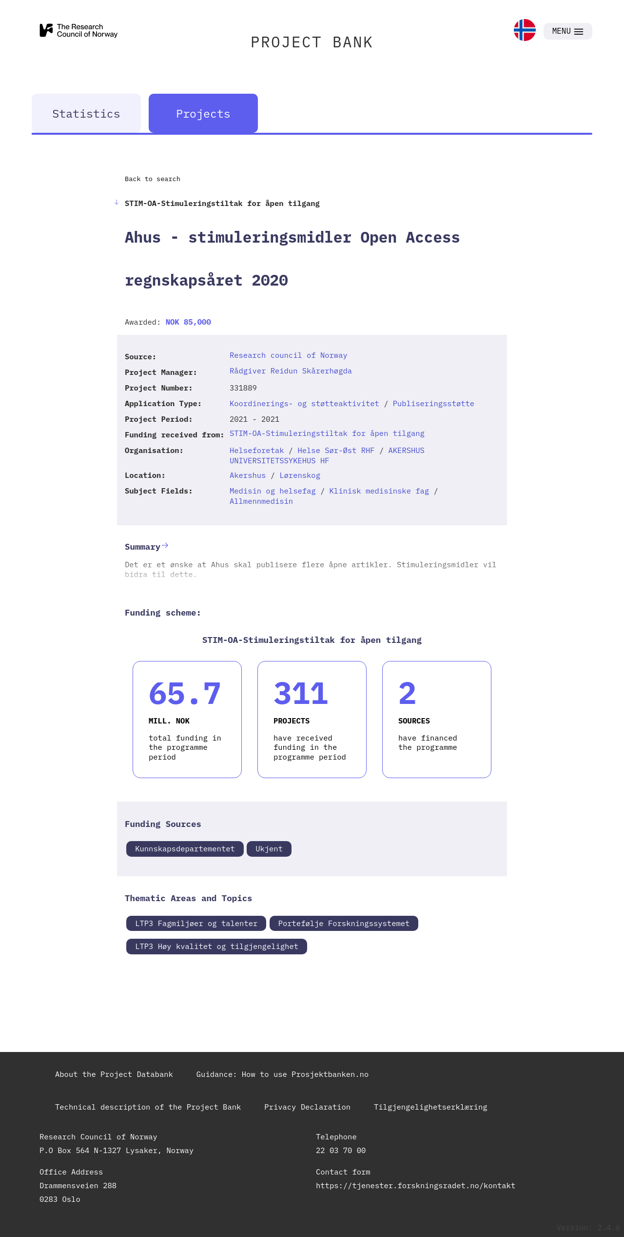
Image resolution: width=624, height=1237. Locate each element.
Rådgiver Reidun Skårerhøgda (291, 370)
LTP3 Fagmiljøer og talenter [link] (196, 923)
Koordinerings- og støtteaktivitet (304, 403)
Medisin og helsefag (273, 490)
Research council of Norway (289, 355)
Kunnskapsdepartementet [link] (185, 848)
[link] (525, 31)
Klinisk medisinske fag (379, 490)
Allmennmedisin (261, 501)
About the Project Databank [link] (114, 1074)
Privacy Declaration (307, 1107)
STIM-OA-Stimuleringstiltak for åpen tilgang (327, 433)
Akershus (248, 475)
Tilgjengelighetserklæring (431, 1107)
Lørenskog (299, 475)
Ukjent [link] (269, 848)
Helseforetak (257, 450)
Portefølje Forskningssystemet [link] (344, 923)
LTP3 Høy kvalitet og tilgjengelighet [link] (216, 946)
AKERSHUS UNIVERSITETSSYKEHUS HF (327, 455)
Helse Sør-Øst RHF (335, 450)
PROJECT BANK (312, 42)
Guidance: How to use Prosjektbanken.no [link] (282, 1074)
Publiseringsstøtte (433, 403)
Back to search (152, 178)
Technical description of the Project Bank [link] (148, 1107)
